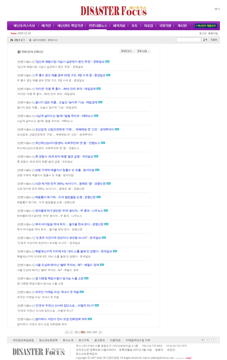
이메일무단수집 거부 (138, 340)
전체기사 (52, 40)
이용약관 (115, 340)
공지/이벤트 (39, 40)
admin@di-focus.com (162, 357)
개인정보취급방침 (23, 340)
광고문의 (99, 340)
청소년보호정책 (48, 340)
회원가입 (212, 33)
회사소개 (68, 340)
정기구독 (83, 340)
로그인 (203, 33)
